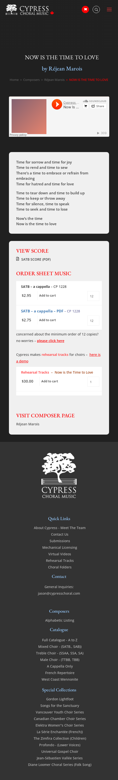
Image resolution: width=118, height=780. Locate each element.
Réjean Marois (27, 424)
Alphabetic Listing (59, 620)
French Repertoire (59, 672)
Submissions (60, 541)
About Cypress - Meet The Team (60, 527)
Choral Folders (60, 567)
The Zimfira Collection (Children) (60, 738)
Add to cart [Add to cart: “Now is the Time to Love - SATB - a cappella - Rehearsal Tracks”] (49, 381)
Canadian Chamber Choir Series (60, 718)
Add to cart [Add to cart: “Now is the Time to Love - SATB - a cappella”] (47, 295)
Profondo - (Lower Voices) (59, 745)
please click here (50, 340)
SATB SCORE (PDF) (36, 259)
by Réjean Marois (62, 68)
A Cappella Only (60, 666)
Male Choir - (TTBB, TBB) (59, 659)
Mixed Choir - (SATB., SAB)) (59, 646)
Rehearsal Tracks (60, 560)
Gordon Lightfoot (60, 699)
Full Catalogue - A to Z (59, 640)
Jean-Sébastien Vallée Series (60, 758)
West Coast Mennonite (60, 679)
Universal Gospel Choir (59, 751)
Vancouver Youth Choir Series (60, 712)
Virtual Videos (59, 554)
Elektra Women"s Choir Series (60, 725)
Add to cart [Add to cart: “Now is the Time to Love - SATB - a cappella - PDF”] (47, 320)
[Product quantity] (93, 296)
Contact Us (59, 534)
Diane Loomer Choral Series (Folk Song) (59, 764)
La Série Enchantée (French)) (60, 731)
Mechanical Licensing (59, 547)
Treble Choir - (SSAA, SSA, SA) (59, 653)
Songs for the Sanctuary (59, 705)
